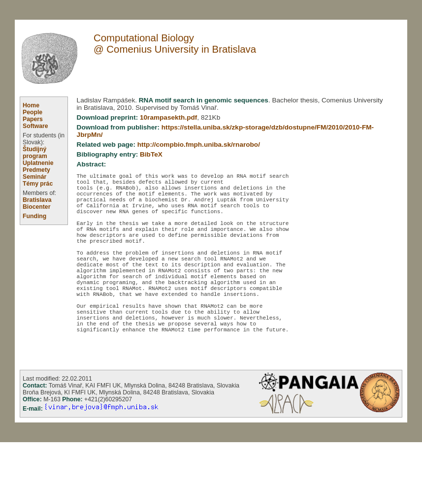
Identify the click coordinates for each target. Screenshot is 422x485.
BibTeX (151, 154)
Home (31, 105)
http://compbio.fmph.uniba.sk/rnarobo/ (198, 144)
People (32, 112)
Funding (34, 216)
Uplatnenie (38, 163)
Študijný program (35, 153)
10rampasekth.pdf (168, 117)
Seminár (34, 176)
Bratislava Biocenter (37, 203)
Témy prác (38, 183)
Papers (33, 119)
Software (35, 126)
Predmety (36, 169)
